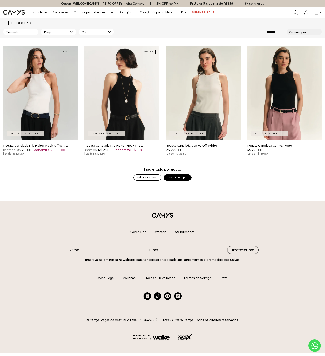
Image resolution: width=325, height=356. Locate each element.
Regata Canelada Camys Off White (191, 146)
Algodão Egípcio (123, 12)
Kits (183, 12)
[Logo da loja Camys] (14, 12)
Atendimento (185, 232)
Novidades (40, 12)
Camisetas (60, 12)
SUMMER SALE (203, 12)
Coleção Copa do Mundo (158, 12)
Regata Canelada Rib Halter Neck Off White (36, 146)
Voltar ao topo (177, 177)
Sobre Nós (138, 232)
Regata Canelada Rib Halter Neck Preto (114, 146)
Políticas (129, 278)
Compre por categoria (90, 12)
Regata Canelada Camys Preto (269, 146)
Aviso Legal (105, 278)
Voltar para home (147, 177)
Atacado (160, 232)
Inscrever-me (243, 250)
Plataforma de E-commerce (141, 337)
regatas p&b (21, 23)
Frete (223, 278)
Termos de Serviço (197, 278)
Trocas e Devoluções (159, 278)
